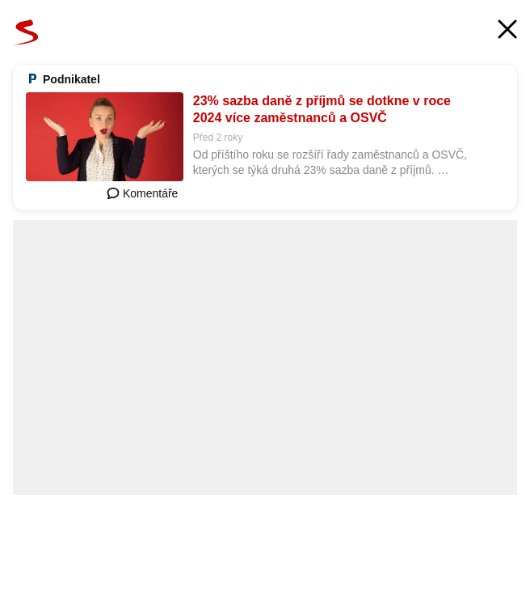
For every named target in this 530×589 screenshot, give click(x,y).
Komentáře (142, 193)
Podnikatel (71, 79)
